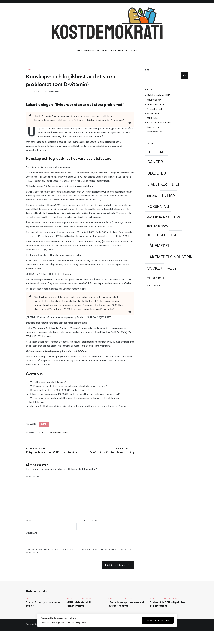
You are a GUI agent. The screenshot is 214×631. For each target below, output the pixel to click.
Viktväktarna (153, 113)
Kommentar (32, 477)
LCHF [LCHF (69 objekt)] (175, 235)
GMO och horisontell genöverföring (79, 604)
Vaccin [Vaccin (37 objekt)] (172, 268)
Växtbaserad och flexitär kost (160, 122)
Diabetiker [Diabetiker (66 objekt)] (157, 184)
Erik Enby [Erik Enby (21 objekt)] (152, 196)
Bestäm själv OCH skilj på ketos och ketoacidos (167, 604)
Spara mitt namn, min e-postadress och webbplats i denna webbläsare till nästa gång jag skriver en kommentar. (78, 551)
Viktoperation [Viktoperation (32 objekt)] (157, 278)
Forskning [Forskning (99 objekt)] (158, 206)
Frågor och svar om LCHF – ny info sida (53, 450)
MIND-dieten (152, 118)
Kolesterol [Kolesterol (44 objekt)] (156, 235)
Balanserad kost (91, 50)
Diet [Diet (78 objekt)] (176, 184)
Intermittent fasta (155, 104)
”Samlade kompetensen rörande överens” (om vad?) (126, 604)
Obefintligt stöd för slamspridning (107, 450)
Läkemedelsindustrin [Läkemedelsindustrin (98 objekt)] (170, 257)
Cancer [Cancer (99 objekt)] (155, 161)
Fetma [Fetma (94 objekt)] (168, 195)
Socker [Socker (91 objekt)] (154, 268)
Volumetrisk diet (154, 109)
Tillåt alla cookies (158, 620)
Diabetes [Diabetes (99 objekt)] (156, 173)
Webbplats (31, 533)
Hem (79, 50)
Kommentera (54, 91)
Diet (41, 433)
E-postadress (90, 520)
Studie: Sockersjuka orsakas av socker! (43, 604)
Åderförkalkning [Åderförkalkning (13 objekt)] (154, 286)
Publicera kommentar (117, 565)
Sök (147, 69)
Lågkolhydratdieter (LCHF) (158, 95)
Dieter (104, 50)
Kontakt (133, 50)
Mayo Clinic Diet (154, 100)
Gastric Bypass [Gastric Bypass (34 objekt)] (158, 217)
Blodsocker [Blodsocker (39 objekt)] (156, 151)
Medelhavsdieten (155, 132)
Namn (29, 520)
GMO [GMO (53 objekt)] (177, 217)
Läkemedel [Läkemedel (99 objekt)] (158, 245)
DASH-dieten (153, 127)
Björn (29, 70)
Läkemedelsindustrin (58, 433)
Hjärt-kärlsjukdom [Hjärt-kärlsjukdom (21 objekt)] (157, 226)
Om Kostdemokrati (118, 50)
